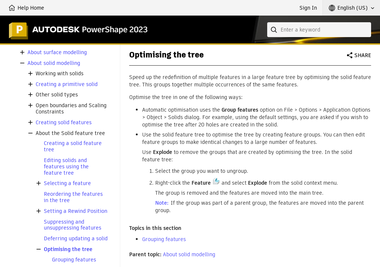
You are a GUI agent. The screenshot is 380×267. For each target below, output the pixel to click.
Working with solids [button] (59, 73)
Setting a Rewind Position (75, 211)
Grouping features (74, 260)
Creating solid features (64, 122)
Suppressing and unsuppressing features (72, 225)
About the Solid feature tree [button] (70, 133)
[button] (351, 8)
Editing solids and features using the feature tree (66, 166)
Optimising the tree (68, 249)
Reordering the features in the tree (73, 197)
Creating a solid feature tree (73, 146)
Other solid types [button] (57, 95)
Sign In (308, 7)
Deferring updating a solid (76, 238)
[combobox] (319, 29)
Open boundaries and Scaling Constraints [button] (71, 108)
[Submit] (274, 29)
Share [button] (362, 55)
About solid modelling (53, 63)
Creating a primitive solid (67, 84)
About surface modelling (57, 52)
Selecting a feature (67, 183)
